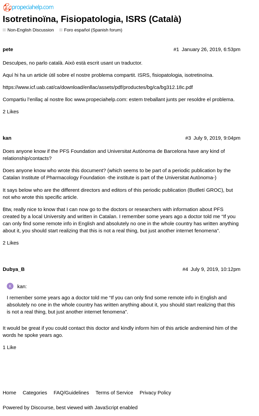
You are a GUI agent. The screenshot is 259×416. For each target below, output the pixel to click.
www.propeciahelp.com (100, 99)
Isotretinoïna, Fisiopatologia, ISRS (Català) (92, 19)
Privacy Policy (155, 392)
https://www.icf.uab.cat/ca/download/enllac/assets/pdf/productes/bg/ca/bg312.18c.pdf (98, 87)
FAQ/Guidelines (71, 392)
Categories (35, 392)
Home (9, 392)
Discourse (42, 407)
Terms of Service (114, 392)
